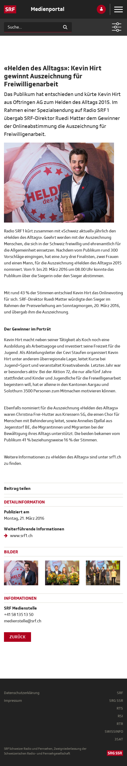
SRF (120, 693)
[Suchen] (31, 27)
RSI (120, 716)
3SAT (119, 739)
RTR (120, 723)
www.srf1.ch (21, 535)
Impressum (13, 700)
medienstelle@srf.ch (22, 621)
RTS (120, 708)
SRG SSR (116, 700)
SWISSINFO (114, 731)
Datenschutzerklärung (22, 693)
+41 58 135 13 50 (18, 614)
